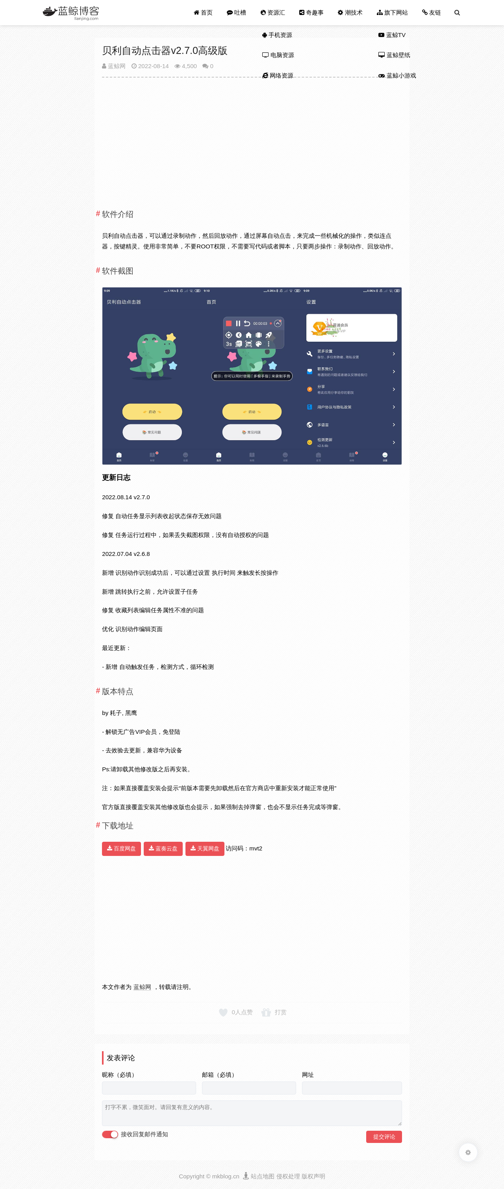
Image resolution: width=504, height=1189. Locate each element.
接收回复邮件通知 (135, 1135)
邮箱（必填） (219, 1074)
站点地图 (262, 1176)
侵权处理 (288, 1176)
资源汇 (272, 12)
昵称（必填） (119, 1074)
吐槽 (236, 12)
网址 (308, 1074)
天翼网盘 (205, 848)
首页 (203, 12)
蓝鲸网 (114, 66)
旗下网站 (392, 12)
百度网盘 (121, 848)
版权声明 (313, 1176)
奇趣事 (311, 12)
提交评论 (384, 1136)
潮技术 (350, 12)
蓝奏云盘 (163, 848)
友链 (431, 12)
